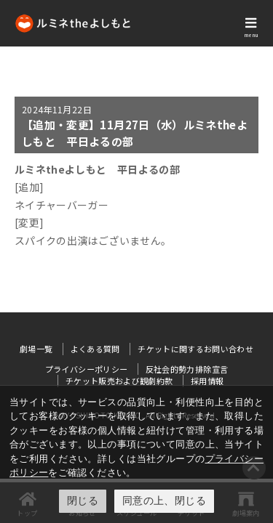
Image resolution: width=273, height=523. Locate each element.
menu (251, 34)
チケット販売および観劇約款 (119, 380)
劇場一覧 (36, 348)
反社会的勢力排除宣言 (187, 369)
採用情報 (207, 380)
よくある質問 (95, 348)
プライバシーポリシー (86, 369)
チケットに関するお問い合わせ (195, 348)
